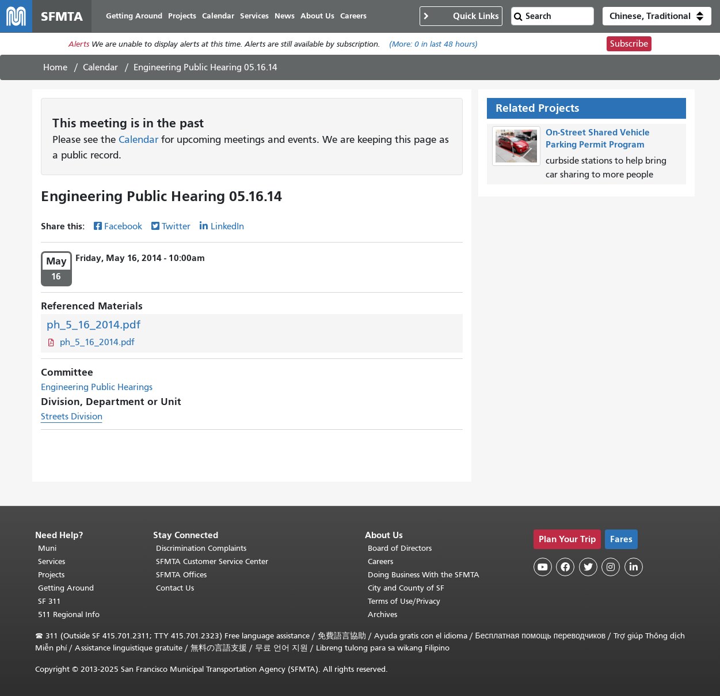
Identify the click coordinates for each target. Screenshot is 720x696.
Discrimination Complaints (201, 548)
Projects (51, 575)
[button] (657, 16)
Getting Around (66, 588)
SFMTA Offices (181, 575)
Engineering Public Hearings (97, 387)
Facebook (123, 226)
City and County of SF (406, 588)
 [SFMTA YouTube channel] (543, 567)
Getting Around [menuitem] (134, 16)
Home (55, 67)
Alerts (78, 44)
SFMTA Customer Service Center (212, 561)
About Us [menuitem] (317, 16)
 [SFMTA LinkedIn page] (634, 567)
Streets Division (71, 416)
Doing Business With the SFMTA (423, 575)
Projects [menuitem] (182, 16)
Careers (380, 561)
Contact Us (175, 588)
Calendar (100, 67)
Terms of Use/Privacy (404, 601)
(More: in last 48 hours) (433, 44)
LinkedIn (227, 226)
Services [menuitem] (254, 16)
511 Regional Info (69, 614)
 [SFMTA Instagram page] (611, 567)
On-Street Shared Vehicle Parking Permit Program (598, 138)
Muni (47, 548)
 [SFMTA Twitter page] (588, 567)
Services (51, 561)
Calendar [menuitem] (218, 16)
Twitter (176, 226)
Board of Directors (400, 548)
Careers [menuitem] (353, 16)
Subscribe (629, 44)
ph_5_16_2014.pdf (93, 324)
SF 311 (49, 601)
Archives (382, 614)
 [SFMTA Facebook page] (565, 567)
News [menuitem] (285, 16)
